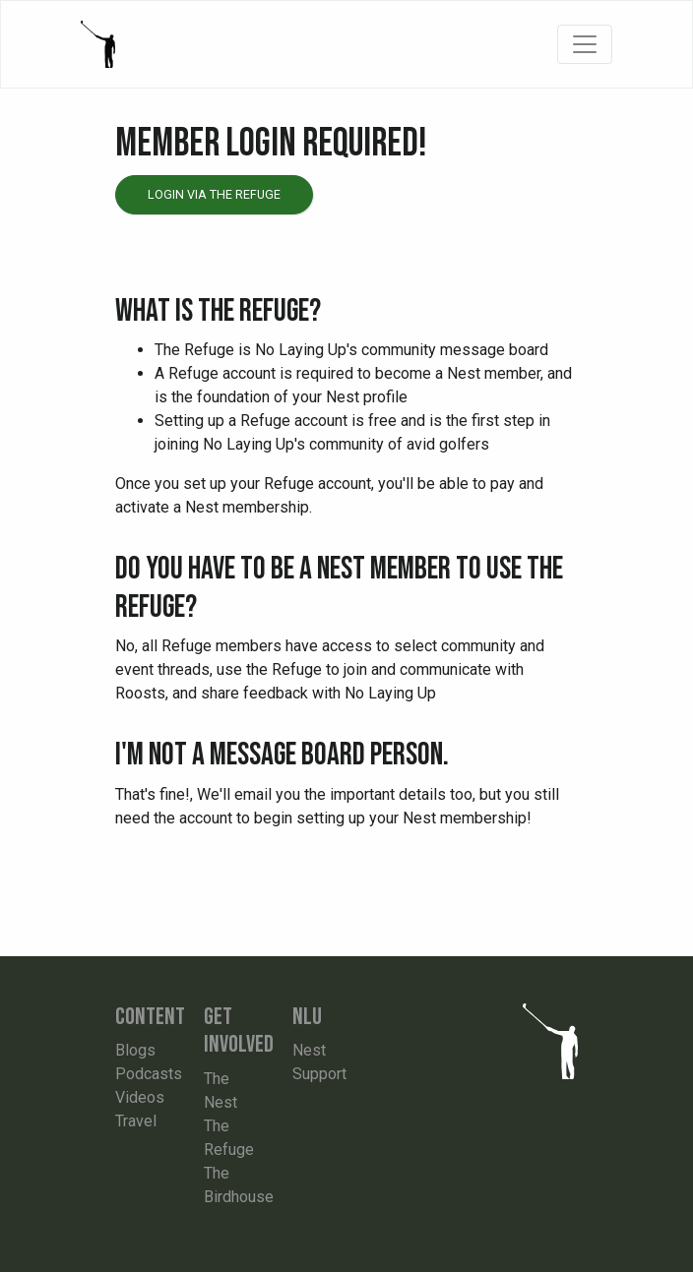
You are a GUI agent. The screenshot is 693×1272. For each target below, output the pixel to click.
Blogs (135, 1050)
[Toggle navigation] (584, 44)
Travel (136, 1121)
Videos (139, 1097)
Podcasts (148, 1073)
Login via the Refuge (214, 194)
